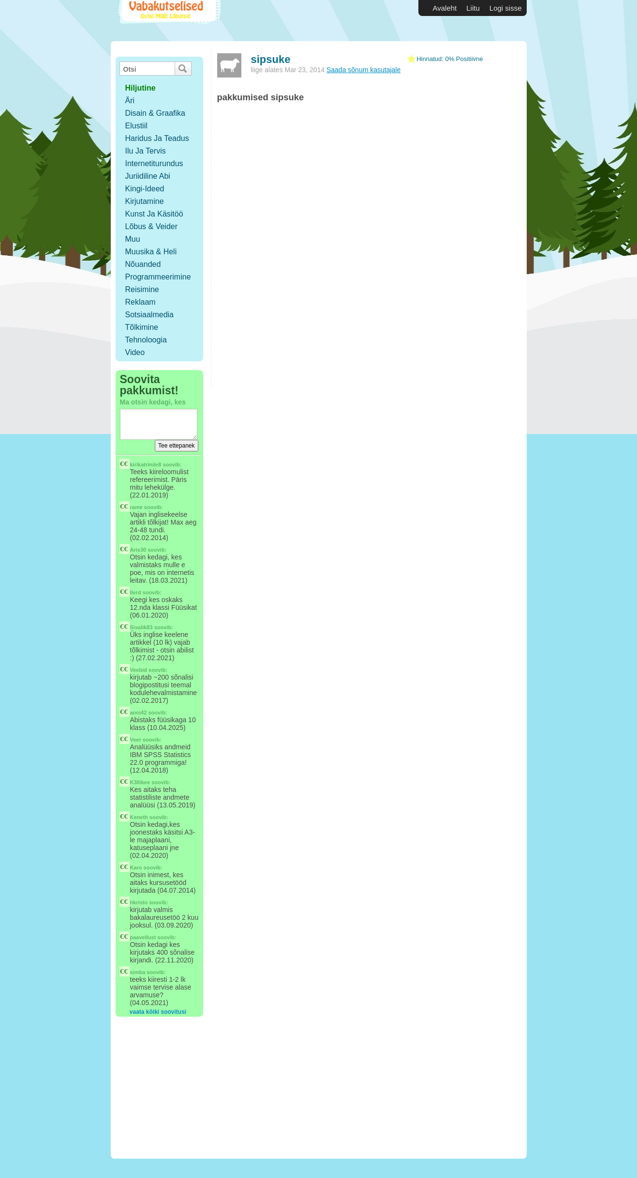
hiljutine (140, 88)
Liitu (473, 8)
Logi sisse (505, 8)
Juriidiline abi (147, 176)
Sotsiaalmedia (149, 314)
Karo (136, 867)
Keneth (139, 817)
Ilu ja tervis (145, 151)
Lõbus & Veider (151, 226)
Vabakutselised (168, 20)
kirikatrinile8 (146, 464)
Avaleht (445, 8)
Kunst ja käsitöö (154, 214)
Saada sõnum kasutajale (363, 70)
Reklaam (140, 302)
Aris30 (138, 550)
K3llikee (140, 782)
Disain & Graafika (155, 113)
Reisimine (142, 289)
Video (135, 352)
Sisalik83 (141, 627)
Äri (130, 100)
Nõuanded (143, 264)
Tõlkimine (141, 327)
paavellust (143, 937)
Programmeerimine (158, 277)
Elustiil (136, 126)
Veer (135, 740)
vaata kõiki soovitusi (158, 1011)
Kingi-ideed (144, 189)
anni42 (138, 712)
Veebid (138, 670)
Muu (132, 239)
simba (138, 972)
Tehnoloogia (146, 340)
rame (136, 507)
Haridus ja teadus (157, 138)
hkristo (139, 902)
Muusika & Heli (151, 252)
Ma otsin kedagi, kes (153, 402)
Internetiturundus (154, 163)
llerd (135, 592)
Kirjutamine (144, 201)
